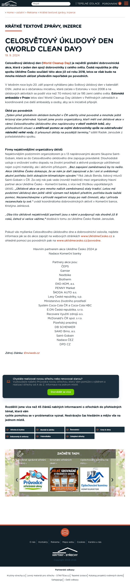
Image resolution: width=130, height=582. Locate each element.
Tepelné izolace (79, 576)
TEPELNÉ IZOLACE (88, 4)
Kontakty (43, 542)
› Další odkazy (71, 580)
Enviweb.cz (31, 353)
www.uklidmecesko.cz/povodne (79, 240)
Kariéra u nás (94, 542)
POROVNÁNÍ (112, 4)
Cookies (81, 542)
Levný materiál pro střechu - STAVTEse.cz (48, 576)
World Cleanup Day (56, 63)
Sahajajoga (56, 580)
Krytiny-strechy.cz (16, 576)
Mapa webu (68, 542)
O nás (32, 542)
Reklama (32, 12)
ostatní (20, 12)
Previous (17, 481)
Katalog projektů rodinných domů (106, 576)
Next (113, 481)
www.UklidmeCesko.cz (96, 236)
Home (10, 12)
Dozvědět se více (61, 392)
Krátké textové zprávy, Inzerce (57, 12)
